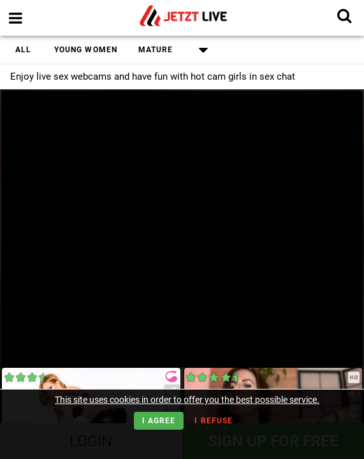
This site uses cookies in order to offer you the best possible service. (187, 400)
